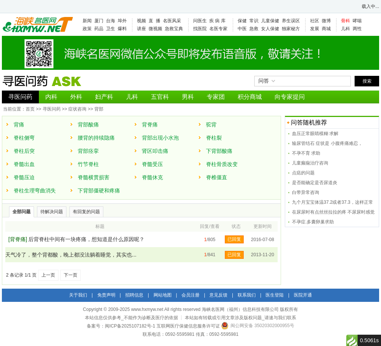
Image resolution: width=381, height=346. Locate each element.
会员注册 (190, 295)
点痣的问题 (303, 172)
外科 (76, 97)
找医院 (200, 28)
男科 (188, 97)
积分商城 (250, 97)
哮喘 (357, 20)
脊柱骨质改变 (222, 164)
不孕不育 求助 (306, 153)
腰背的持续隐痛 (96, 138)
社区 (314, 20)
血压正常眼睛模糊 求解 (315, 133)
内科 (51, 97)
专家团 (216, 97)
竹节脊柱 (88, 164)
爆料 (122, 28)
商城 (326, 28)
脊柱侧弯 (24, 138)
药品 (98, 28)
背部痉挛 (88, 151)
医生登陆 (275, 295)
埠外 (122, 20)
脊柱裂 (214, 138)
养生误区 (291, 20)
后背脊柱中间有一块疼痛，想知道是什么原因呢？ (86, 239)
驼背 (211, 124)
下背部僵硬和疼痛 (99, 191)
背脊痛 (150, 124)
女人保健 (270, 28)
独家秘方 (291, 28)
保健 (242, 20)
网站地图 (163, 295)
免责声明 (106, 295)
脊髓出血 (24, 164)
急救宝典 (174, 28)
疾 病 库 (217, 20)
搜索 (367, 81)
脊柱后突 (24, 151)
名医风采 (172, 20)
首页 (30, 109)
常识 (253, 20)
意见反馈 (218, 295)
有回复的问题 (86, 211)
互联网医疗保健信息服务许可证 (188, 326)
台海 (110, 20)
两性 (357, 28)
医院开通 (303, 295)
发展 (314, 28)
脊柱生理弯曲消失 (35, 191)
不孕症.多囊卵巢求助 (313, 222)
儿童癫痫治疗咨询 (310, 163)
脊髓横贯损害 (93, 177)
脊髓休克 (152, 177)
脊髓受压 (152, 164)
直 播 (154, 20)
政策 (87, 28)
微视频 (155, 28)
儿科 (345, 28)
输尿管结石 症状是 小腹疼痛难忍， (327, 143)
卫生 (110, 28)
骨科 (345, 20)
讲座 (141, 28)
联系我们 (247, 295)
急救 (253, 28)
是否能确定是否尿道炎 (314, 182)
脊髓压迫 (24, 177)
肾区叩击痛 (155, 151)
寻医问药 (20, 97)
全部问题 (21, 211)
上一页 (48, 275)
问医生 (200, 20)
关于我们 (78, 295)
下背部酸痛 (219, 151)
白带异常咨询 (305, 192)
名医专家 (218, 28)
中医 (242, 28)
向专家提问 (290, 97)
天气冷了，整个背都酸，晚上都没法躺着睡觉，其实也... (71, 255)
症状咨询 (77, 109)
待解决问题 (51, 211)
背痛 (19, 124)
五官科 (160, 97)
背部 (98, 109)
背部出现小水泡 (160, 138)
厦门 (98, 20)
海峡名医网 (37, 24)
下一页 (70, 275)
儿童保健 (270, 20)
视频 (141, 20)
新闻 (87, 20)
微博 (326, 20)
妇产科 (104, 97)
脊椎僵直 (216, 177)
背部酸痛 (88, 124)
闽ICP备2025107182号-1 (130, 326)
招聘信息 (134, 295)
